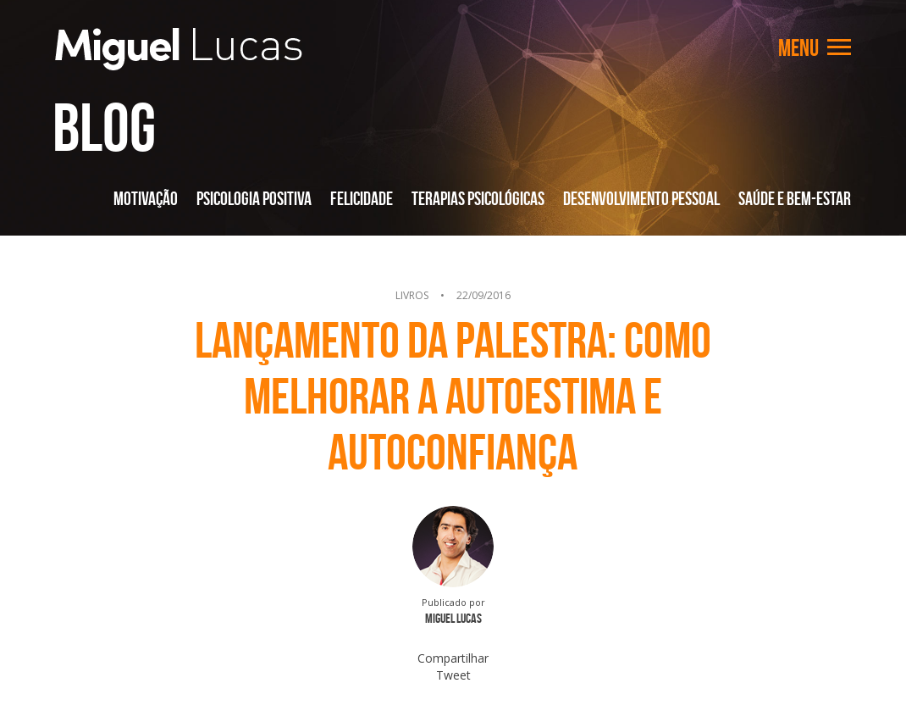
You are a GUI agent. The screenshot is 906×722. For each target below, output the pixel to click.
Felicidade (361, 198)
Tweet (453, 675)
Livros (411, 295)
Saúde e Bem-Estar (794, 198)
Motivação (145, 198)
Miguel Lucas (178, 49)
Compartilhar (453, 658)
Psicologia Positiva (254, 198)
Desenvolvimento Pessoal (641, 198)
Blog (104, 127)
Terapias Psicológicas (478, 198)
